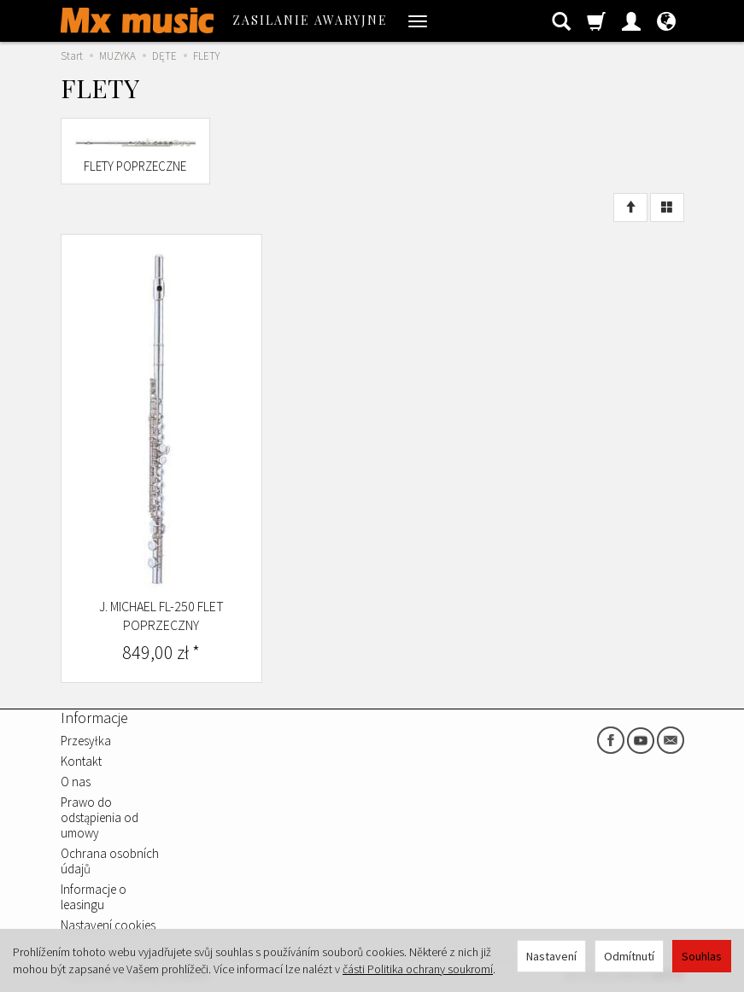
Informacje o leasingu (93, 897)
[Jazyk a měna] (666, 20)
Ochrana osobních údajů (110, 861)
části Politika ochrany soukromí (418, 969)
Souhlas (702, 956)
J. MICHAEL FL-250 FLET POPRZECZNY (161, 615)
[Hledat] (561, 20)
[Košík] (596, 20)
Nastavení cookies (108, 925)
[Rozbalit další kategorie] (417, 20)
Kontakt (81, 761)
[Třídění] (630, 207)
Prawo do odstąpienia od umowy (99, 817)
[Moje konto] (631, 20)
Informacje (94, 717)
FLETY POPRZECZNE (135, 166)
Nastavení (551, 956)
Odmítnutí (629, 956)
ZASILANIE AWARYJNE (310, 20)
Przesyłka (86, 740)
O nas (76, 781)
